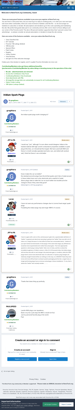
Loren (11, 199)
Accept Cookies (51, 404)
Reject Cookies (66, 404)
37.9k (11, 218)
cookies (14, 403)
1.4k (12, 326)
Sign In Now (52, 359)
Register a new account (22, 359)
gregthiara (11, 111)
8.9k (12, 160)
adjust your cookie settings (24, 405)
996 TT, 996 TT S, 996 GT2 (27, 102)
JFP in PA (11, 140)
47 (11, 130)
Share (53, 101)
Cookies (43, 379)
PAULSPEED (11, 306)
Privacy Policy (33, 379)
